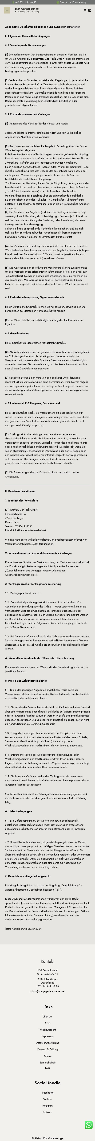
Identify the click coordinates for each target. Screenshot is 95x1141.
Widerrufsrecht (48, 1030)
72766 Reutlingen (47, 979)
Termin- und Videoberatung (71, 2)
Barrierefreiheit (47, 1062)
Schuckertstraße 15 (47, 974)
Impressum (47, 1036)
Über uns (47, 1016)
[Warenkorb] (89, 10)
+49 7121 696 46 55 (24, 2)
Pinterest (47, 1112)
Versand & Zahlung (47, 1049)
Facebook (47, 1093)
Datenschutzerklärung (47, 1043)
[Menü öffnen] (7, 10)
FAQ (47, 1068)
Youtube (47, 1099)
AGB (47, 1023)
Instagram (47, 1106)
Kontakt (47, 1056)
